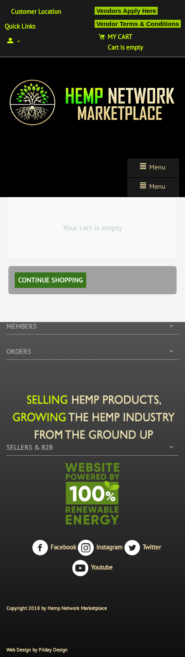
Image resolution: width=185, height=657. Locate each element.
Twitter (142, 548)
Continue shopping (50, 280)
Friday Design (53, 649)
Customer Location (36, 12)
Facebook (54, 548)
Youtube (92, 568)
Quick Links (20, 26)
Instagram (100, 548)
